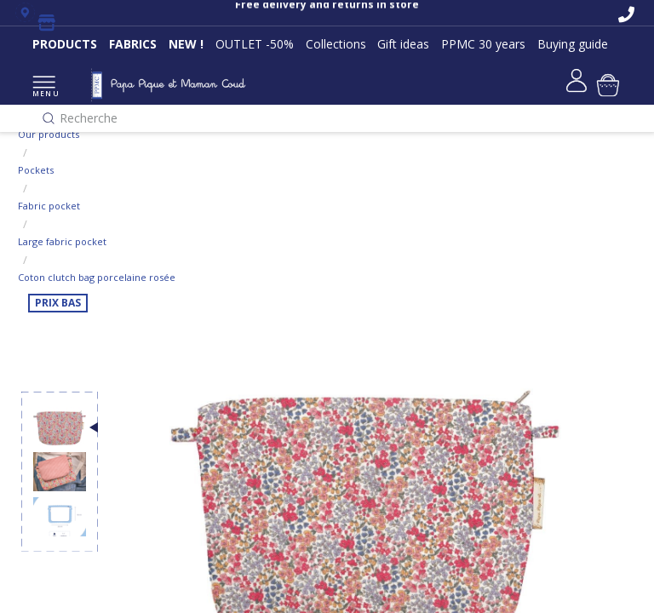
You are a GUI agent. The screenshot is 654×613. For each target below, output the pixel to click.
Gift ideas (403, 44)
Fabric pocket (49, 205)
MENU (43, 87)
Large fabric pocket (62, 241)
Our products (48, 134)
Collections (336, 44)
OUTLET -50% (254, 44)
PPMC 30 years (483, 44)
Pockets (36, 169)
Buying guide (572, 44)
